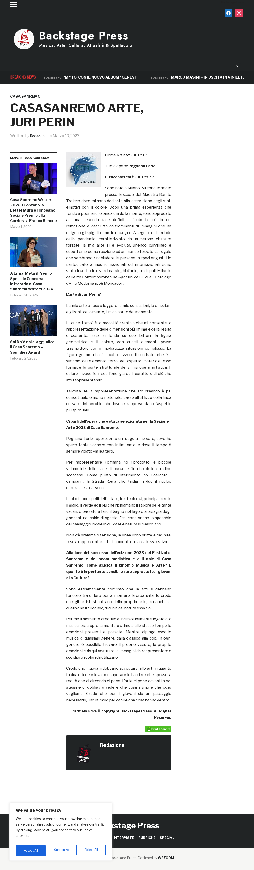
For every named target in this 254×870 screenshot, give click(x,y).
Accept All (91, 850)
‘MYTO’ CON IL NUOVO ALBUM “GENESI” (101, 77)
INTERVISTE (123, 838)
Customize (30, 850)
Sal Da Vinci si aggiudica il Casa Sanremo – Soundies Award (32, 347)
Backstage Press (127, 825)
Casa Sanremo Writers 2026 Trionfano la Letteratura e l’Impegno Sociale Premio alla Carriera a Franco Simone (33, 210)
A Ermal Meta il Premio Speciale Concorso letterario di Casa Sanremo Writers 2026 (31, 281)
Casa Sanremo (25, 96)
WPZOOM (166, 858)
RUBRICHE (146, 838)
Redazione (39, 135)
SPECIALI (167, 838)
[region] (60, 833)
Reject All (61, 850)
